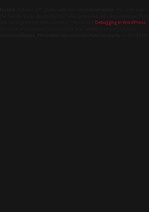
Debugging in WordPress (120, 22)
